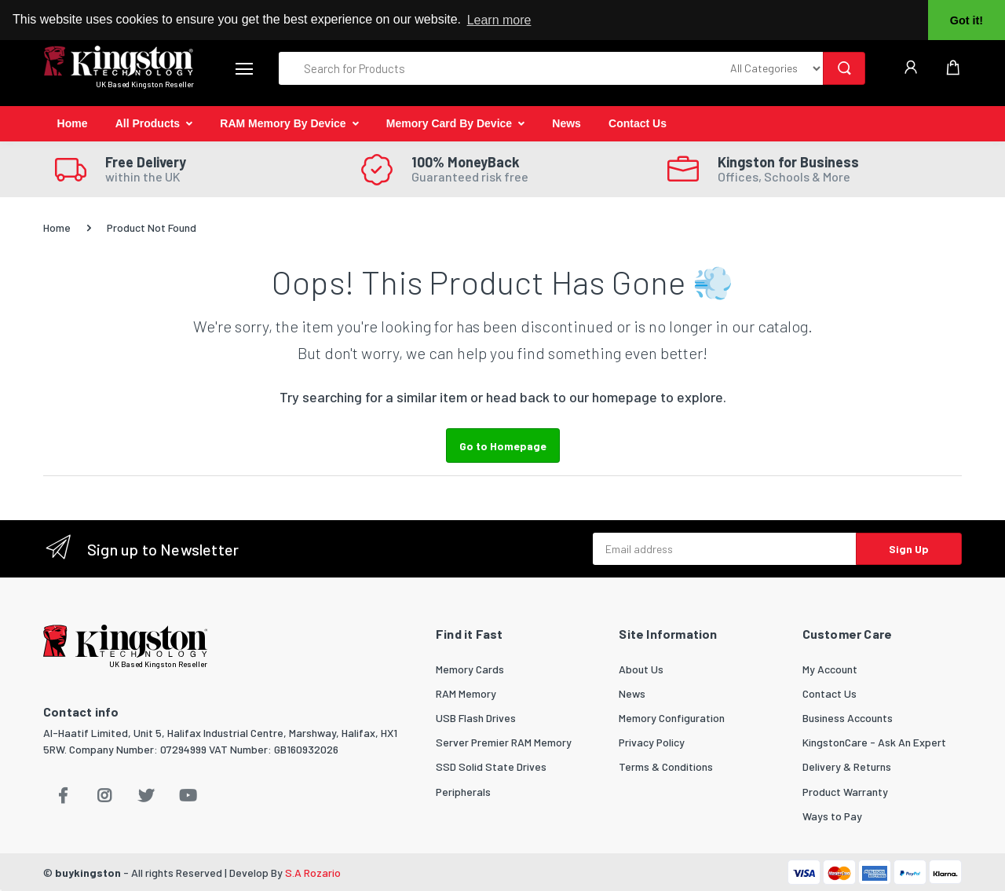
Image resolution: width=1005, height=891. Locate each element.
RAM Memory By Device (282, 123)
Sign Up (909, 549)
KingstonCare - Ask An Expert (874, 742)
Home (72, 123)
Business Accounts (847, 717)
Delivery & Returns (846, 766)
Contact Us (637, 123)
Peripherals (463, 791)
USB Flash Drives (476, 717)
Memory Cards (470, 669)
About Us (641, 669)
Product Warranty (845, 791)
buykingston (88, 872)
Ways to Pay (832, 816)
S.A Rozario (313, 872)
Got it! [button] (966, 20)
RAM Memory (466, 693)
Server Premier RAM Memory (504, 742)
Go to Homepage (502, 446)
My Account (829, 669)
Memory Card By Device (449, 123)
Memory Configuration (672, 717)
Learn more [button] (499, 20)
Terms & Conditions (666, 766)
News (566, 123)
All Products (147, 123)
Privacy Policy (652, 742)
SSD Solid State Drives (491, 766)
